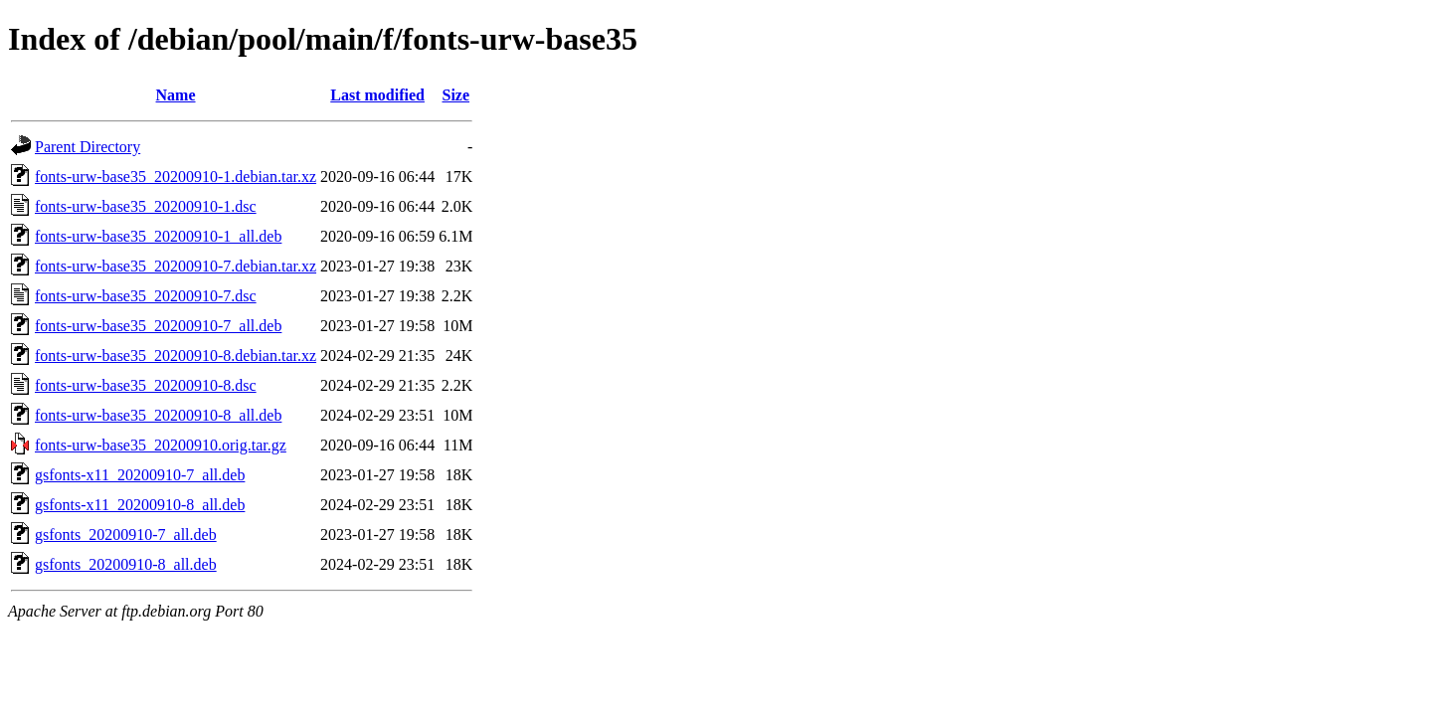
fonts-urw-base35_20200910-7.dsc (146, 295)
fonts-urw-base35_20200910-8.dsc (146, 385)
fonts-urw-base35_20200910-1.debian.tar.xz (175, 176)
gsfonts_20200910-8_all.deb (126, 564)
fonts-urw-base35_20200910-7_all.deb (158, 325)
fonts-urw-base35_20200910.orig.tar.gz (160, 445)
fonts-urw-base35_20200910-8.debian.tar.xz (175, 355)
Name (176, 95)
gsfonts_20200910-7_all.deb (126, 534)
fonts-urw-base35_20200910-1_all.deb (158, 236)
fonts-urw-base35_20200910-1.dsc (146, 206)
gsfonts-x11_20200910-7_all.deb (140, 474)
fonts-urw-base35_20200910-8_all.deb (158, 415)
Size (456, 95)
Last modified (377, 95)
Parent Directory (87, 146)
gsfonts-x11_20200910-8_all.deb (140, 504)
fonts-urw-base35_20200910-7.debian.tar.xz (175, 266)
